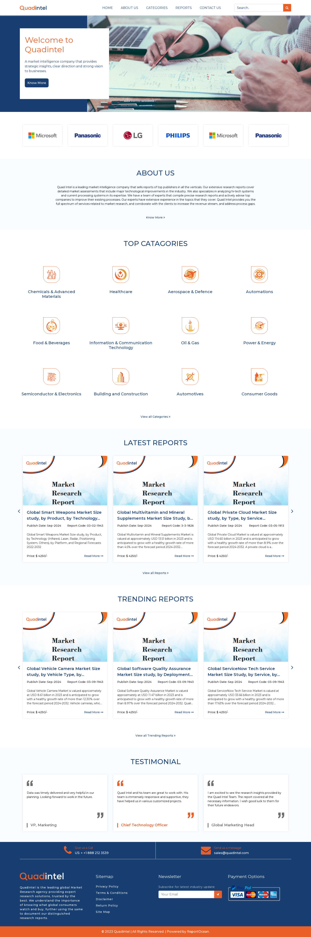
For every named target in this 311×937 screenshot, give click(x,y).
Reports (184, 8)
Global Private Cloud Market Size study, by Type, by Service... (242, 515)
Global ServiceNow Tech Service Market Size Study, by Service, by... (244, 671)
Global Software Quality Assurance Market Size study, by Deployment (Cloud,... (154, 672)
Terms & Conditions (112, 892)
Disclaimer (104, 899)
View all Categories (155, 416)
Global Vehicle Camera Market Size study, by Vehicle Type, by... (63, 671)
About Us (129, 8)
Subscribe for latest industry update (186, 887)
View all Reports (156, 573)
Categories (157, 8)
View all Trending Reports (155, 735)
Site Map (103, 911)
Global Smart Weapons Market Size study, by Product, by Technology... (64, 515)
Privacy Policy (107, 886)
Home (107, 8)
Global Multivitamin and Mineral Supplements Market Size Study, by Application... (154, 515)
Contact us (210, 8)
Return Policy (107, 905)
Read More (93, 556)
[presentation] (19, 511)
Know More (36, 83)
